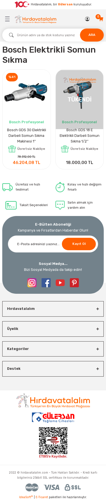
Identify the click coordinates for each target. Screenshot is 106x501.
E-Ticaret (42, 497)
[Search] (53, 35)
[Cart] (101, 19)
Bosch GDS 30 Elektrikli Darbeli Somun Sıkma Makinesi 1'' (26, 135)
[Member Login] (87, 19)
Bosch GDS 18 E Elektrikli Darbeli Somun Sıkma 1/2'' (79, 135)
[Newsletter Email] (53, 244)
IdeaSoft (26, 497)
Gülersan (65, 4)
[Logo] (35, 19)
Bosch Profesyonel (26, 122)
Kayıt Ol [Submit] (79, 244)
